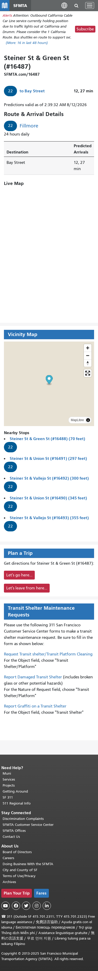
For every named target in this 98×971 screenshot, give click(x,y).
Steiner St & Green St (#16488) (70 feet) (47, 438)
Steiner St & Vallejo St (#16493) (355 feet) (49, 517)
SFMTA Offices (14, 830)
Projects (9, 785)
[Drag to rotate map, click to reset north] (87, 363)
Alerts (7, 15)
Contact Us (11, 836)
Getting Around (15, 791)
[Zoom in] (87, 348)
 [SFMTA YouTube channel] (5, 906)
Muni (7, 773)
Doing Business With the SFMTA (28, 864)
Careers (8, 858)
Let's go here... (19, 575)
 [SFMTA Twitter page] (26, 906)
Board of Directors (17, 852)
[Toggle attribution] (88, 420)
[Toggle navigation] (89, 5)
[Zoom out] (87, 355)
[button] (64, 5)
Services (9, 779)
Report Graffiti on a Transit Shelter (35, 706)
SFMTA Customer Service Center (28, 824)
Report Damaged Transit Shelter (33, 677)
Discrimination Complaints (23, 818)
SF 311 (8, 797)
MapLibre (77, 420)
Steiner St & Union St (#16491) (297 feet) (48, 458)
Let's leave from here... (26, 588)
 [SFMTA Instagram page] (36, 906)
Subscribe (85, 29)
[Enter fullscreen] (87, 373)
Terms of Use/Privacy (19, 876)
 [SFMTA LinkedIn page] (47, 906)
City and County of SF (20, 870)
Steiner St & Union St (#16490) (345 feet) (48, 498)
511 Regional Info (17, 803)
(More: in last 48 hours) (27, 43)
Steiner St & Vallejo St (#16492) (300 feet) (49, 478)
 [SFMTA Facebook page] (16, 906)
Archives (9, 882)
